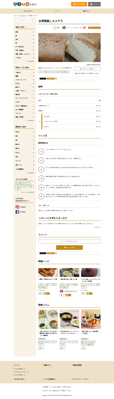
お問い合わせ (67, 387)
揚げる (17, 148)
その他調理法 (19, 169)
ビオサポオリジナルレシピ (22, 372)
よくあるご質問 (55, 387)
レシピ (57, 11)
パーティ (28, 183)
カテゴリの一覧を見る (28, 192)
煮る (16, 156)
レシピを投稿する (49, 379)
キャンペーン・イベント (81, 379)
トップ (15, 15)
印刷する (51, 78)
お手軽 (53, 284)
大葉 (62, 284)
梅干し (68, 284)
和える (17, 132)
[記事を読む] (42, 338)
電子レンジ (18, 165)
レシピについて (22, 15)
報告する (98, 227)
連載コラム (86, 11)
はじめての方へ (28, 11)
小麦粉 (97, 284)
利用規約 (46, 387)
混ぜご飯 (75, 284)
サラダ (17, 102)
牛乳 (18, 186)
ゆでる (17, 152)
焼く (16, 140)
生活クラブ (57, 390)
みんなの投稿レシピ (20, 183)
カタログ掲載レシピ (20, 369)
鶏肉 (47, 284)
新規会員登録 (77, 365)
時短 (18, 188)
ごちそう (24, 186)
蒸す (16, 136)
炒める (17, 144)
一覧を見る (31, 61)
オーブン (18, 161)
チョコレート (84, 284)
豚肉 (31, 186)
